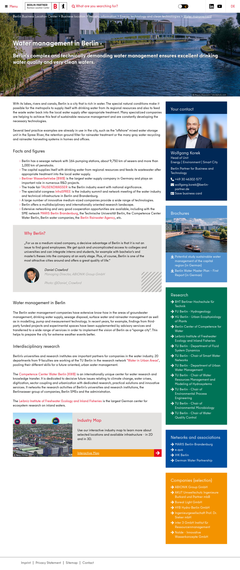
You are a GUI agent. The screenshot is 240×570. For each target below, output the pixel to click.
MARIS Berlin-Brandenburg (192, 444)
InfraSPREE (63, 191)
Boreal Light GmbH (186, 502)
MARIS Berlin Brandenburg (59, 213)
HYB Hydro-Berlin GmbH (190, 507)
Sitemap (72, 563)
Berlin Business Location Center (35, 16)
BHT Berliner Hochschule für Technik (192, 304)
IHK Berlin (180, 455)
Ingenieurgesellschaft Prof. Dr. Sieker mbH (194, 515)
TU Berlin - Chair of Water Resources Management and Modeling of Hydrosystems (193, 379)
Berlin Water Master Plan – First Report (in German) (194, 273)
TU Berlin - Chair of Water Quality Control (191, 415)
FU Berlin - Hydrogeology (191, 311)
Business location (73, 16)
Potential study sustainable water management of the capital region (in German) (196, 260)
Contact (88, 563)
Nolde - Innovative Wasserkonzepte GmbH (189, 534)
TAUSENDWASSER (54, 187)
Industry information (102, 16)
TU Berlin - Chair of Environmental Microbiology (192, 405)
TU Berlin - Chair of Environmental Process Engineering (189, 393)
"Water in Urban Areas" (143, 360)
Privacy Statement (48, 563)
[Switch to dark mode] (183, 6)
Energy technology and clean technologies (150, 16)
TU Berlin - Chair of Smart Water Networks (195, 358)
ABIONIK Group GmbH (189, 487)
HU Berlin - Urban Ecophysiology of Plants (196, 319)
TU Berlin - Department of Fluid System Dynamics (195, 348)
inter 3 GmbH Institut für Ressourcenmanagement (190, 525)
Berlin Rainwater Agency (97, 218)
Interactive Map (119, 453)
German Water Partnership (191, 460)
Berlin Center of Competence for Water (196, 328)
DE (233, 6)
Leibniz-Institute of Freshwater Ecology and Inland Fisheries (60, 401)
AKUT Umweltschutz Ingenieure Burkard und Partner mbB (195, 494)
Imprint (26, 563)
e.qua (177, 450)
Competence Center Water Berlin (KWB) (47, 374)
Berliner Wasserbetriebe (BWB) (43, 178)
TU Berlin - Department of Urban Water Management (195, 367)
